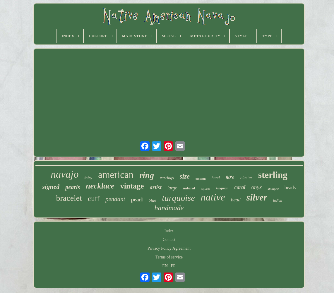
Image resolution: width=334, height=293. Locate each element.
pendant (115, 199)
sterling (272, 175)
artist (156, 187)
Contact (169, 239)
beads (290, 187)
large (172, 187)
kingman (222, 188)
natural (189, 188)
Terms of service (169, 257)
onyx (256, 187)
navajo (64, 174)
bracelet (69, 198)
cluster (246, 177)
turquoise (178, 198)
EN (165, 266)
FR (173, 266)
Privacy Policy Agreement (169, 248)
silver (256, 197)
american (115, 174)
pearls (72, 187)
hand (216, 178)
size (185, 176)
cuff (94, 199)
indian (277, 200)
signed (51, 186)
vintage (132, 186)
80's (230, 177)
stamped (273, 189)
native (213, 197)
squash (205, 189)
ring (146, 175)
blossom (200, 178)
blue (152, 200)
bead (236, 200)
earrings (167, 178)
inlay (89, 178)
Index (169, 231)
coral (240, 187)
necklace (100, 185)
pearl (137, 200)
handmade (169, 208)
